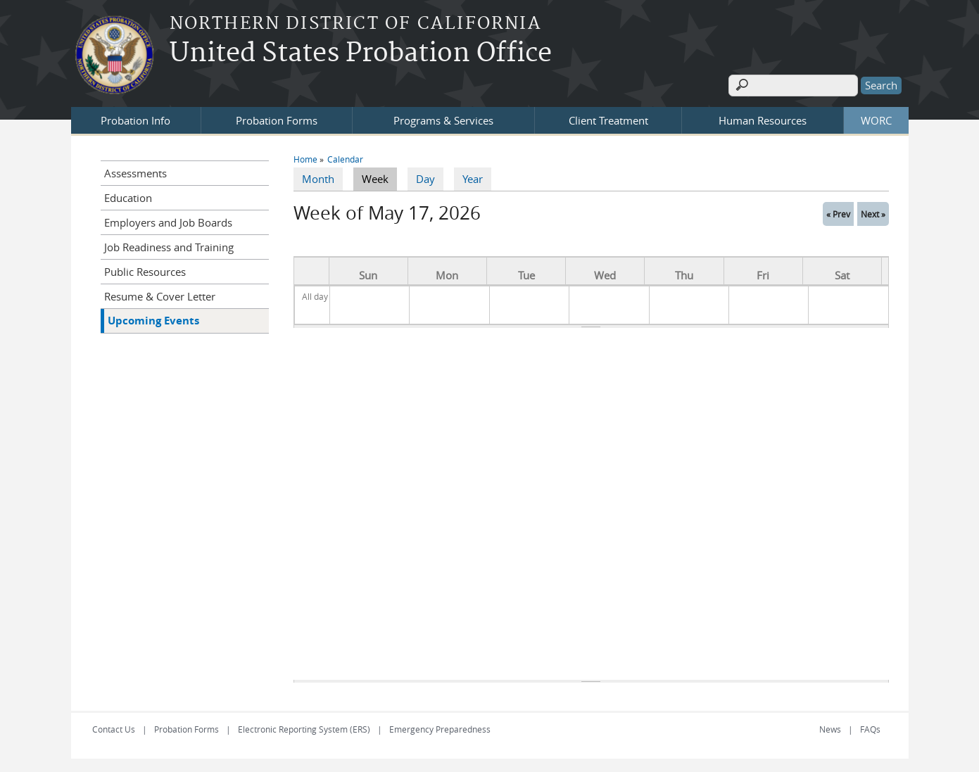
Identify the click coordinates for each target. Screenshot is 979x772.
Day (425, 178)
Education (128, 196)
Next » (873, 212)
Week (379, 177)
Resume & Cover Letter (159, 295)
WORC (876, 119)
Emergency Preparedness (440, 728)
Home (305, 157)
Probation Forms (276, 119)
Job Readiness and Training (169, 246)
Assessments (135, 172)
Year (472, 178)
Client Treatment (608, 119)
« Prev (838, 212)
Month (318, 178)
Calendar (345, 157)
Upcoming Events (153, 319)
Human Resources (763, 119)
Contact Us (113, 728)
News (830, 728)
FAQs (870, 728)
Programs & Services (443, 119)
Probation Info (135, 119)
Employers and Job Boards (168, 221)
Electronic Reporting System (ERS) (304, 728)
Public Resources (145, 270)
